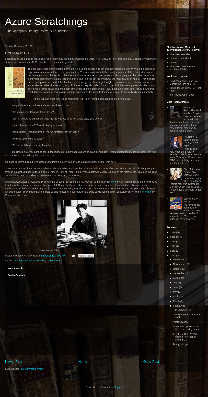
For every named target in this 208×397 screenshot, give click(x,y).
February (178, 305)
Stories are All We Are (190, 200)
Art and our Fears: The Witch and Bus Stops (192, 110)
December (178, 259)
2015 (173, 237)
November (178, 264)
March (176, 301)
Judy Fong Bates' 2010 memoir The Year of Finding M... (184, 337)
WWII (57, 260)
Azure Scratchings (46, 21)
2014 (173, 241)
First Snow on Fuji (181, 310)
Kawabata (26, 260)
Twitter (173, 62)
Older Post (151, 361)
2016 (173, 232)
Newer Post (13, 361)
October (177, 268)
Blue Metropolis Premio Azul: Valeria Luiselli (191, 172)
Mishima (146, 191)
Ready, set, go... (181, 344)
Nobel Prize (39, 260)
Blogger (118, 387)
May (175, 292)
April (175, 296)
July (175, 282)
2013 (173, 246)
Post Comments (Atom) (32, 369)
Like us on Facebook (180, 58)
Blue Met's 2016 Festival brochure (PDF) (182, 68)
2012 (173, 251)
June (176, 287)
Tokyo (50, 260)
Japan (16, 260)
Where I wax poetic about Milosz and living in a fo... (186, 328)
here (113, 181)
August (177, 278)
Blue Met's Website (180, 54)
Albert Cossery (180, 322)
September (179, 273)
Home (82, 361)
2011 (173, 255)
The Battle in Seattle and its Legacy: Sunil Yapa (191, 141)
